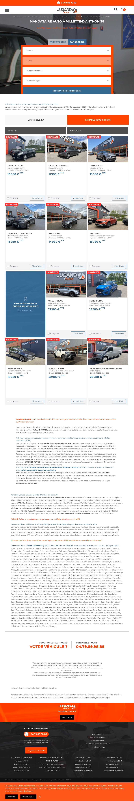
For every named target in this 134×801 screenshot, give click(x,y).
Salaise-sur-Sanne (112, 613)
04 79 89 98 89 (68, 2)
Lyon (27, 780)
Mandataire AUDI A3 (83, 758)
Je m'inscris (67, 717)
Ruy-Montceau (17, 594)
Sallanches (43, 780)
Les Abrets (45, 575)
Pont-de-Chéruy (67, 588)
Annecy (34, 780)
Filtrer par (12, 130)
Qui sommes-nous (97, 737)
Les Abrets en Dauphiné (61, 575)
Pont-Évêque (81, 588)
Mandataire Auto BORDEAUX (52, 764)
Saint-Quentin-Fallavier (107, 607)
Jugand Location (36, 750)
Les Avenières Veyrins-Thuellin (99, 575)
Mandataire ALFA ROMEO (21, 758)
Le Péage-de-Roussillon (22, 575)
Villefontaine (55, 623)
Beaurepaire (16, 551)
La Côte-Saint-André (26, 572)
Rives (83, 591)
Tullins (115, 618)
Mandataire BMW (21, 764)
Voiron (45, 626)
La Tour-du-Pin (75, 572)
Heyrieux (106, 567)
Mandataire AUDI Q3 (83, 764)
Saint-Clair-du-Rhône (100, 597)
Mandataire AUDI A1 (83, 761)
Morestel (94, 583)
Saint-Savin (62, 610)
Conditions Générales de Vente (97, 744)
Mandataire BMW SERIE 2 (83, 771)
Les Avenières (79, 575)
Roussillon (109, 591)
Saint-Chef (65, 597)
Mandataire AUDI (21, 761)
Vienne (14, 623)
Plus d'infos (37, 198)
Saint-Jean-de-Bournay (89, 602)
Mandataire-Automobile (21, 17)
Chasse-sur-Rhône (31, 559)
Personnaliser (28, 797)
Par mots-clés (58, 42)
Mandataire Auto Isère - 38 (70, 17)
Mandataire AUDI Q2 (83, 767)
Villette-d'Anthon (115, 623)
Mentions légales (98, 747)
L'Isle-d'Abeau (74, 578)
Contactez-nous (98, 741)
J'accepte (12, 797)
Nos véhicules (97, 734)
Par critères (77, 42)
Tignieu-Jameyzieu (77, 618)
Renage (46, 591)
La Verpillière (89, 572)
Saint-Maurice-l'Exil (104, 605)
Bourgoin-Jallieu (44, 554)
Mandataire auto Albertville (14, 780)
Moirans (83, 580)
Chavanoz (90, 559)
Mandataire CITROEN (21, 767)
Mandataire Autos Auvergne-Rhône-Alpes (45, 17)
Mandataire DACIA (21, 771)
